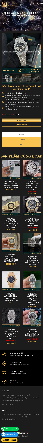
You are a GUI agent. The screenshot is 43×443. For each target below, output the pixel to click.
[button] (38, 52)
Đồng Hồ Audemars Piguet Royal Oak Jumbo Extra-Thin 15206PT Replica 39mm (32, 298)
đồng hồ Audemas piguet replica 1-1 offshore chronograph (32, 221)
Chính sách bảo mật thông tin (11, 414)
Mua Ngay (21, 120)
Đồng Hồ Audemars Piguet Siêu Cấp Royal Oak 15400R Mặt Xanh (11, 297)
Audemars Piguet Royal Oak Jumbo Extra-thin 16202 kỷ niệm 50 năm (11, 258)
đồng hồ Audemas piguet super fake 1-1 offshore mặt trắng (32, 185)
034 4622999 (22, 125)
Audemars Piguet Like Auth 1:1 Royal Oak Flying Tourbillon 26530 (11, 334)
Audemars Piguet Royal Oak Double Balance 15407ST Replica (32, 333)
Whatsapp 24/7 (11, 429)
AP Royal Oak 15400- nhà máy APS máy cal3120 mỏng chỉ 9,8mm (11, 184)
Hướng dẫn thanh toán (9, 419)
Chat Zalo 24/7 (11, 434)
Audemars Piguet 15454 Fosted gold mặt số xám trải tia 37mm (32, 260)
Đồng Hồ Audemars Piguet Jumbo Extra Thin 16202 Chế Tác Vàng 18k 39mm (11, 222)
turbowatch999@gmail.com (15, 401)
